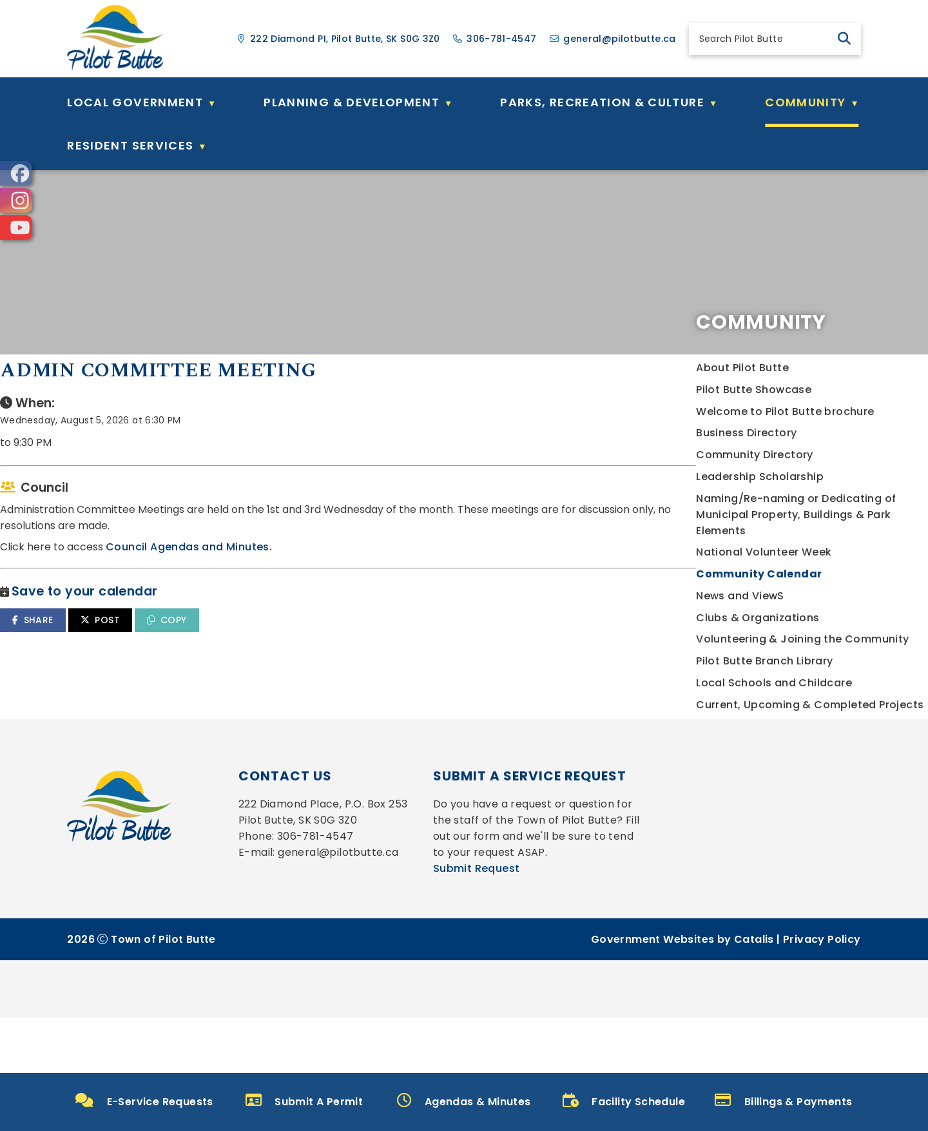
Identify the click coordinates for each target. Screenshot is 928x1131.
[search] (764, 39)
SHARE (296, 645)
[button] (844, 38)
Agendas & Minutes (463, 1101)
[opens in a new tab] (16, 173)
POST (364, 645)
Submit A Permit (304, 1101)
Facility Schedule (624, 1101)
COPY (430, 645)
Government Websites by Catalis (682, 1052)
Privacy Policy (822, 1052)
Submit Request (476, 981)
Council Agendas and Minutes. (453, 572)
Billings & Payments (783, 1101)
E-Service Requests (144, 1101)
